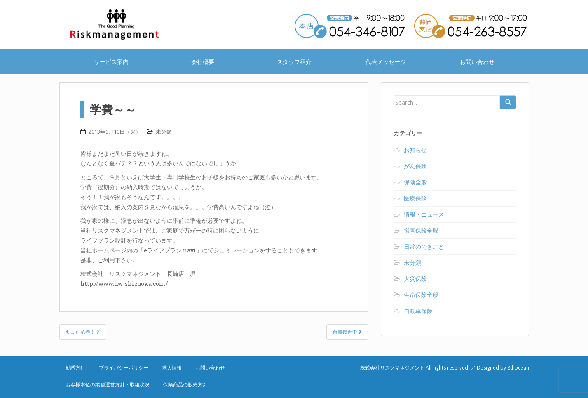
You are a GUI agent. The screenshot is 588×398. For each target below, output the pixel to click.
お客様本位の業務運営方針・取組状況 (108, 384)
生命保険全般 (421, 295)
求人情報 (172, 367)
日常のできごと (424, 246)
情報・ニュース (424, 214)
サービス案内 (111, 62)
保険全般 (415, 182)
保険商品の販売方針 (185, 384)
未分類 (164, 131)
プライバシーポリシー (123, 367)
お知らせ (415, 150)
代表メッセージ (385, 62)
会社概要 (202, 62)
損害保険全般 (421, 230)
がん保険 (415, 166)
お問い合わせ (477, 62)
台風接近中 (347, 331)
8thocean (518, 367)
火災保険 (415, 279)
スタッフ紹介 (294, 62)
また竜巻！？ (83, 331)
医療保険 (415, 198)
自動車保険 (418, 311)
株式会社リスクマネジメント (125, 24)
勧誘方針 (75, 367)
